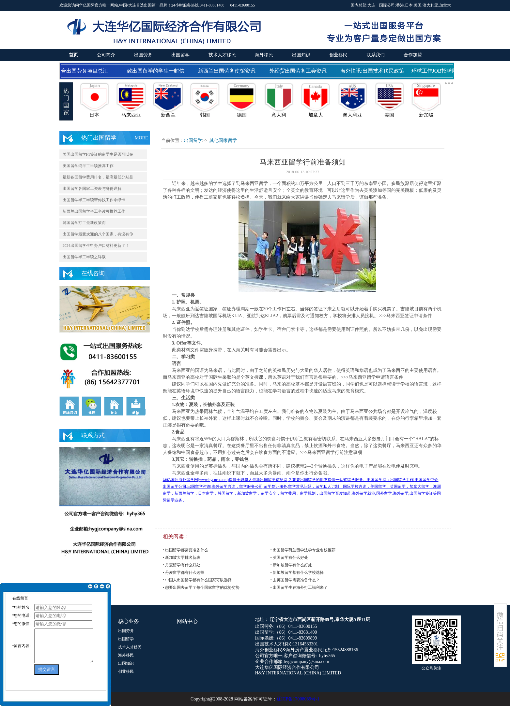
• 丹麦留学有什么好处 (181, 565)
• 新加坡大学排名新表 (181, 557)
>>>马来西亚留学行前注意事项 (331, 452)
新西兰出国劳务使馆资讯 (228, 71)
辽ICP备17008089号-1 (298, 699)
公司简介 (106, 54)
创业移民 (338, 54)
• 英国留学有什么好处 (289, 557)
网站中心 (187, 621)
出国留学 (180, 54)
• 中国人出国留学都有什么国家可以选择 (197, 580)
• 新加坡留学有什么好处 (291, 565)
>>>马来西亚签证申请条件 (405, 315)
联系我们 (375, 54)
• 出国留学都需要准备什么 (185, 550)
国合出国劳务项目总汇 (83, 71)
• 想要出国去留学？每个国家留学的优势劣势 (201, 587)
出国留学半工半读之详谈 (84, 257)
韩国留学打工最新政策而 (84, 222)
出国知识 (301, 54)
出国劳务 (143, 54)
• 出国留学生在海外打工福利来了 (299, 587)
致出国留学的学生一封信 (157, 71)
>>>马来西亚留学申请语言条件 (372, 377)
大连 (371, 5)
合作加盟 (413, 54)
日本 (409, 5)
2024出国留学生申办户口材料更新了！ (96, 245)
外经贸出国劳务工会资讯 (299, 71)
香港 (400, 5)
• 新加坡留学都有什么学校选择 (297, 572)
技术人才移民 (222, 54)
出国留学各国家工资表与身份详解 (92, 188)
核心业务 (128, 621)
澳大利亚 (430, 5)
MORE (141, 137)
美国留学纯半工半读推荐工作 (88, 165)
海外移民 (264, 54)
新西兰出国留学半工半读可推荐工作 (94, 211)
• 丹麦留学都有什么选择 (183, 572)
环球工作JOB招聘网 (435, 71)
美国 (418, 5)
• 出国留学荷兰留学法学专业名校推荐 (302, 550)
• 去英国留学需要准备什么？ (295, 580)
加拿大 (445, 5)
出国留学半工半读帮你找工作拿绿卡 (94, 200)
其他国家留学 (223, 140)
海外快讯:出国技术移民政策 (374, 71)
